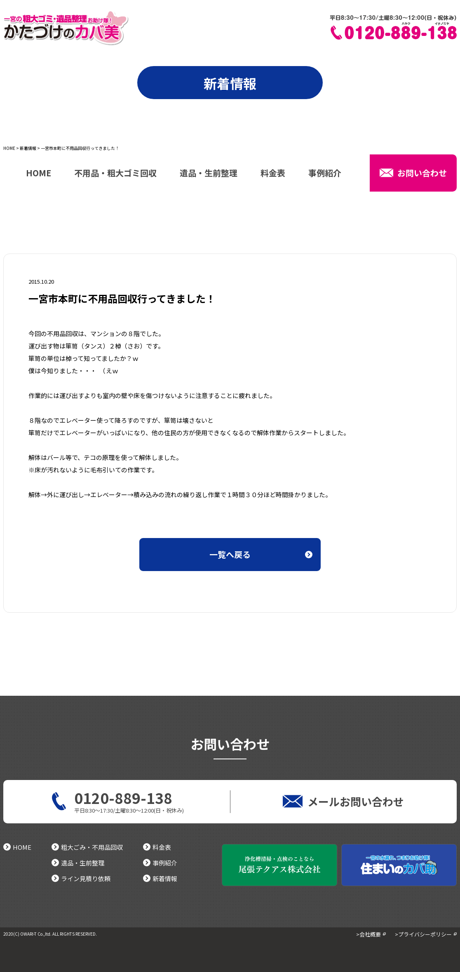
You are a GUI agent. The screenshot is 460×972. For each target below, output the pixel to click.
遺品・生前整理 (208, 174)
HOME (9, 148)
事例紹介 (324, 174)
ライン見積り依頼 (81, 878)
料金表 (273, 174)
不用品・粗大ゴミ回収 (115, 174)
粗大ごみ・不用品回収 (87, 847)
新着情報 (28, 148)
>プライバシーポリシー (423, 934)
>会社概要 (368, 934)
